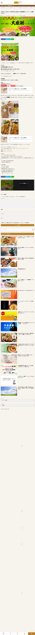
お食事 (15, 630)
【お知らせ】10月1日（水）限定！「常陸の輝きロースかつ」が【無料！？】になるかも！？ (26, 334)
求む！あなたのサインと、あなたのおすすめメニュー (26, 291)
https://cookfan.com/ (8, 151)
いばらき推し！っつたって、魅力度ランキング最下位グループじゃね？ (26, 237)
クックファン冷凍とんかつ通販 (20, 15)
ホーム (3, 634)
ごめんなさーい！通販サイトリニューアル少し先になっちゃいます (26, 377)
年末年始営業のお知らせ (22, 268)
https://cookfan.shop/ (8, 149)
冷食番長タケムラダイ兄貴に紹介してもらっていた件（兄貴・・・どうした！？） (26, 323)
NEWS (11, 630)
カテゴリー (2, 398)
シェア (10, 634)
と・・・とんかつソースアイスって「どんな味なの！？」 (25, 302)
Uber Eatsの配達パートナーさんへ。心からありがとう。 (26, 248)
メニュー (17, 634)
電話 (24, 634)
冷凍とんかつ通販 (28, 630)
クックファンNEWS (9, 7)
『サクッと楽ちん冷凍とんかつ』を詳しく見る (18, 600)
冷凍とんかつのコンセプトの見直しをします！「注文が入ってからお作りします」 (25, 355)
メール (2, 213)
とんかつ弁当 (20, 630)
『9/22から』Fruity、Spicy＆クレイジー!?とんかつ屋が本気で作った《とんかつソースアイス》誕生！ (26, 345)
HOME (4, 7)
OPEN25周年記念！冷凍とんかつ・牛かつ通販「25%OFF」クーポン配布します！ (25, 366)
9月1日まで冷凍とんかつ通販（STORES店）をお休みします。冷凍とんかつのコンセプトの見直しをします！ (26, 388)
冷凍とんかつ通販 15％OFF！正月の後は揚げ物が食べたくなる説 (26, 259)
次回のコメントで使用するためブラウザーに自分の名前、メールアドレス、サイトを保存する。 (16, 222)
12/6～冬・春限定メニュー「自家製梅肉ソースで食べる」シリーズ (26, 280)
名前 (2, 209)
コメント (2, 198)
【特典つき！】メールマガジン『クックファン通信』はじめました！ (26, 312)
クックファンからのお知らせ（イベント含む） (21, 7)
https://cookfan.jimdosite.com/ (22, 148)
